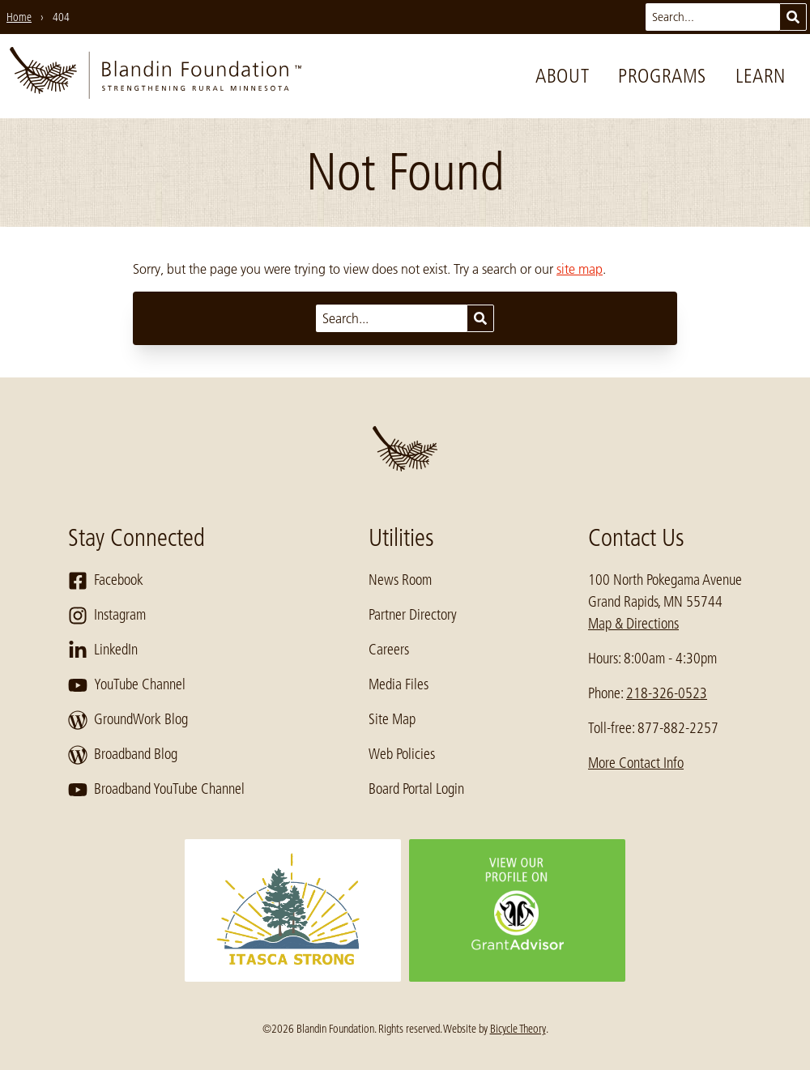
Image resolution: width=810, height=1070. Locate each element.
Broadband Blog (122, 755)
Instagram (107, 615)
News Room (400, 580)
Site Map (392, 719)
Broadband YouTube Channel (156, 789)
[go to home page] (155, 76)
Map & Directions (633, 624)
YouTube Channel (126, 685)
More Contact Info (636, 763)
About (562, 75)
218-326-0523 (666, 693)
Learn (760, 75)
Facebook (105, 580)
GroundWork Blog (128, 720)
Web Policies (402, 754)
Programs (662, 75)
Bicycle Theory (518, 1028)
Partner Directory (413, 615)
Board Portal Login (416, 789)
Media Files (398, 684)
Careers (389, 650)
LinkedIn (103, 650)
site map (579, 269)
